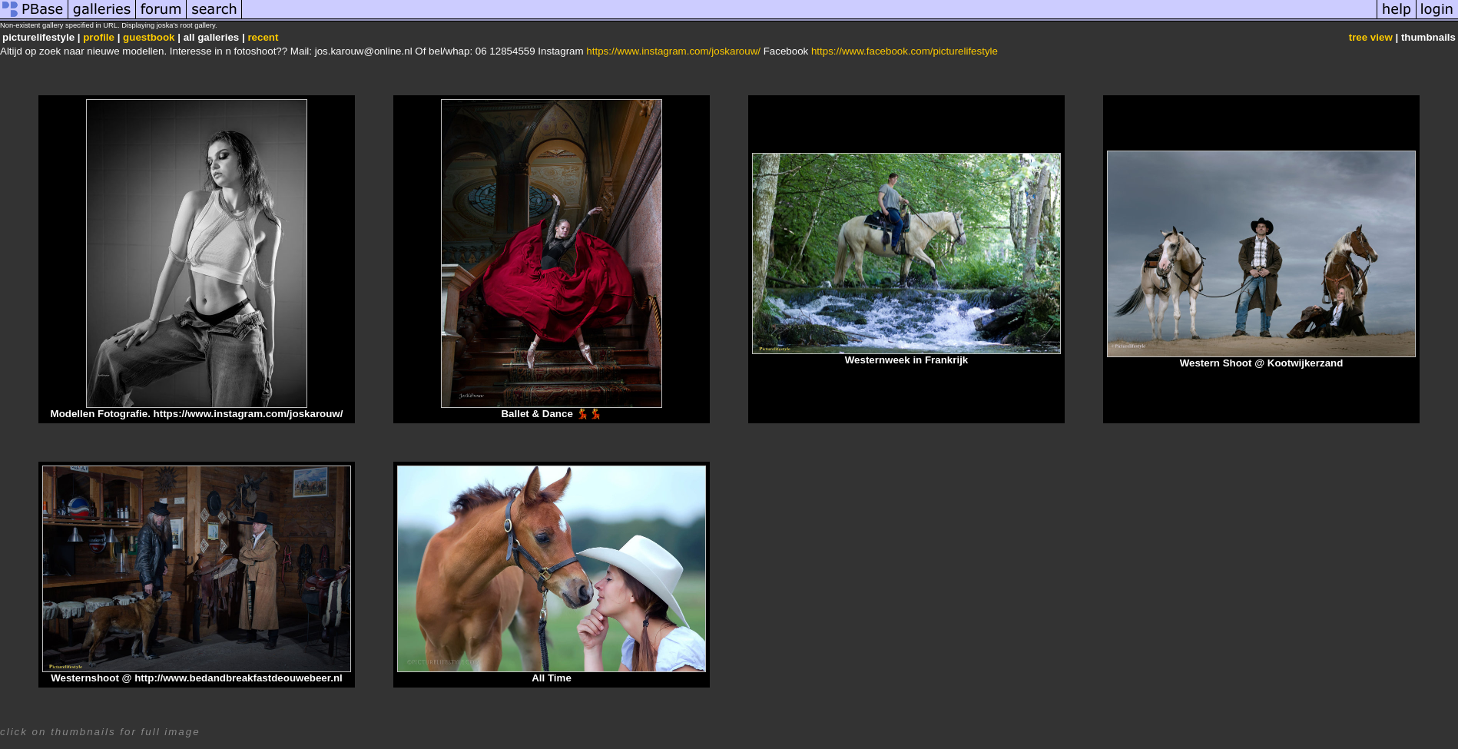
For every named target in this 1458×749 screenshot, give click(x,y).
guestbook (148, 37)
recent (262, 37)
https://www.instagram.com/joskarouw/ (673, 51)
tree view (1371, 37)
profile (98, 37)
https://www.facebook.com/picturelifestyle (904, 51)
